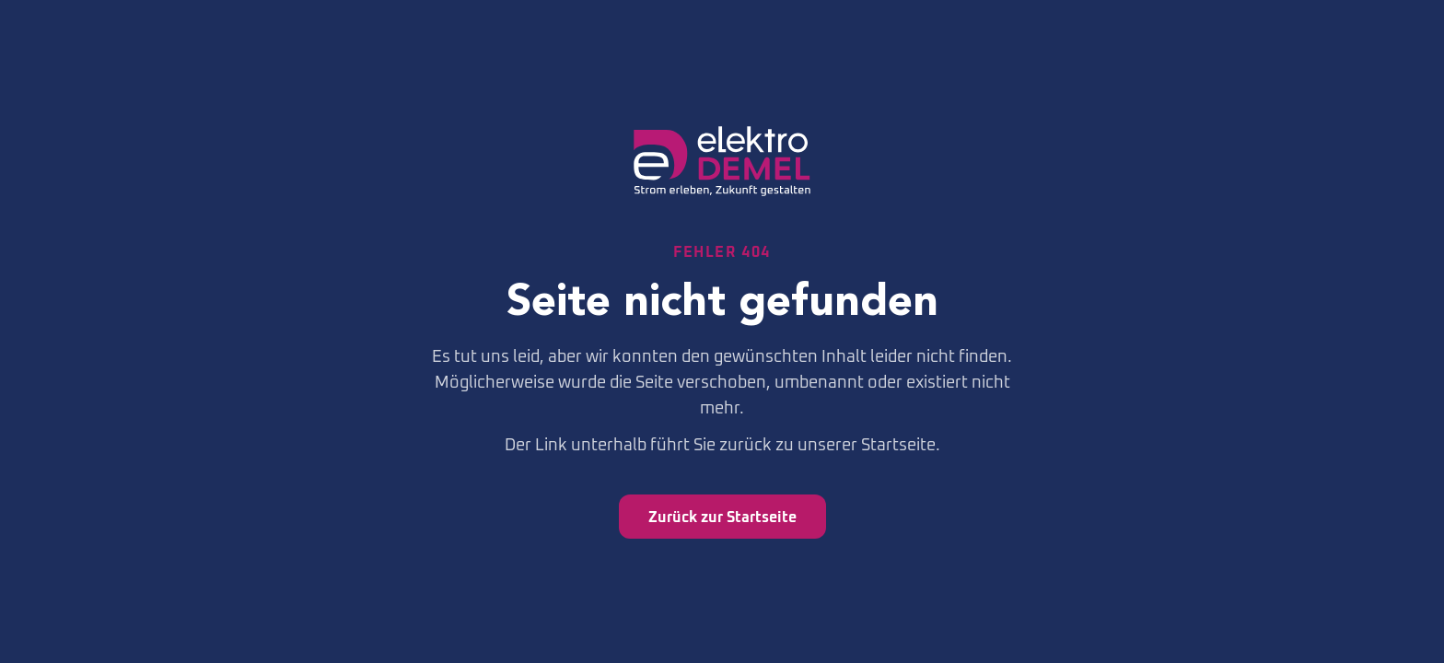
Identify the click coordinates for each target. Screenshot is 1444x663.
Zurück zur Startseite (722, 516)
